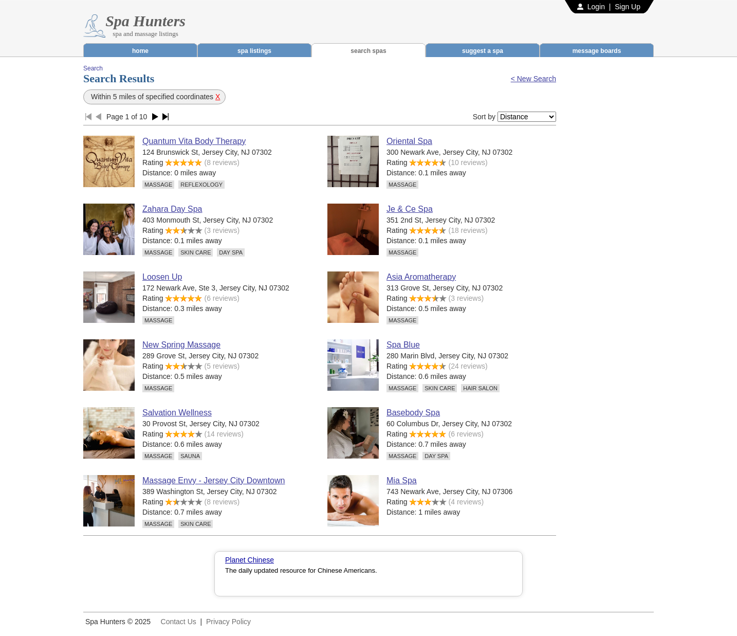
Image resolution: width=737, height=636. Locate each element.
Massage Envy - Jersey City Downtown (213, 480)
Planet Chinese (249, 560)
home (140, 50)
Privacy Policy (228, 621)
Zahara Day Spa (172, 209)
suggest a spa (482, 50)
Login (596, 7)
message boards (597, 50)
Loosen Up (162, 276)
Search (93, 68)
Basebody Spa (413, 412)
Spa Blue (403, 344)
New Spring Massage (181, 344)
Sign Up (627, 7)
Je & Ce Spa (409, 209)
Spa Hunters (145, 20)
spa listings (254, 50)
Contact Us (178, 621)
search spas (368, 50)
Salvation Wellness (177, 412)
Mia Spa (401, 480)
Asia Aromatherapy (421, 276)
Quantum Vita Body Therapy (194, 141)
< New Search (533, 79)
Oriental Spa (409, 141)
